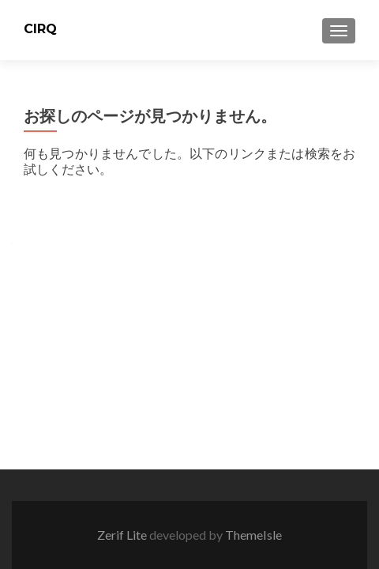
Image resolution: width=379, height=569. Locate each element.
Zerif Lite (123, 534)
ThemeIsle (253, 534)
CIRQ (40, 28)
